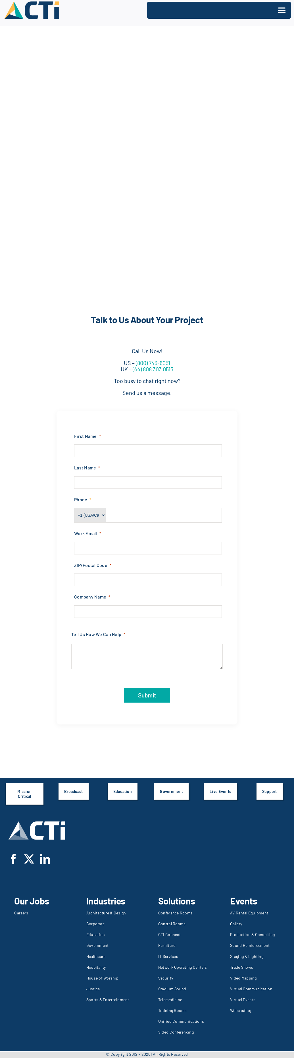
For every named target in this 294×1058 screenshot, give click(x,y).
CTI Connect (169, 934)
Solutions (176, 900)
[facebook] (13, 859)
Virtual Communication (251, 988)
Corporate (95, 923)
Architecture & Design (106, 912)
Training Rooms (172, 1010)
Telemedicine (170, 999)
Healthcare (96, 956)
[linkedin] (45, 859)
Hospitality (96, 967)
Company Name (90, 596)
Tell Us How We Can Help (96, 634)
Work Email (85, 533)
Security (165, 978)
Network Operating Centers (182, 967)
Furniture (166, 945)
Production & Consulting (252, 934)
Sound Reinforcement (250, 945)
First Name (85, 436)
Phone (80, 499)
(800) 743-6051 (153, 362)
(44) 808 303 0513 (152, 369)
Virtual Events (242, 999)
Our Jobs (31, 900)
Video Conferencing (176, 1032)
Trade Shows (241, 967)
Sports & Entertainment (107, 999)
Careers (21, 912)
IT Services (168, 956)
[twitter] (29, 859)
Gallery (236, 923)
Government (97, 945)
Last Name (85, 467)
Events (243, 900)
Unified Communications (181, 1021)
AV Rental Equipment (249, 912)
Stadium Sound (172, 988)
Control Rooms (172, 923)
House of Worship (102, 978)
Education (95, 934)
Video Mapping (243, 978)
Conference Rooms (175, 912)
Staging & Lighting (246, 956)
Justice (93, 988)
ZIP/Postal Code (90, 565)
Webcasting (240, 1010)
